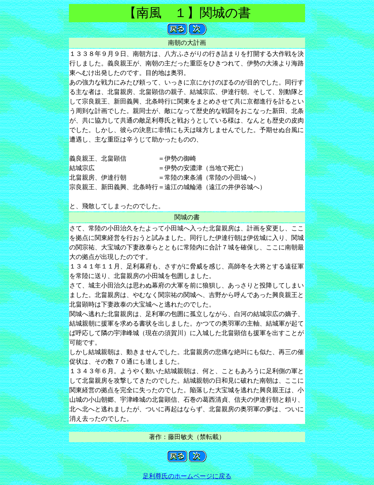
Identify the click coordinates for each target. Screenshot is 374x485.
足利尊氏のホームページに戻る (187, 476)
